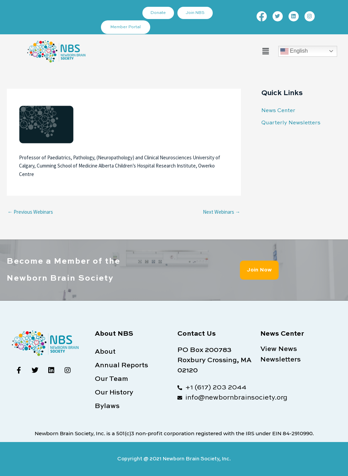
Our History (114, 392)
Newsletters (280, 359)
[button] (265, 51)
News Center (277, 110)
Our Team (111, 379)
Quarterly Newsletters (288, 122)
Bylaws (107, 406)
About (105, 352)
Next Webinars (221, 212)
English (294, 51)
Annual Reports (121, 365)
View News (278, 349)
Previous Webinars (30, 212)
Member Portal (126, 27)
